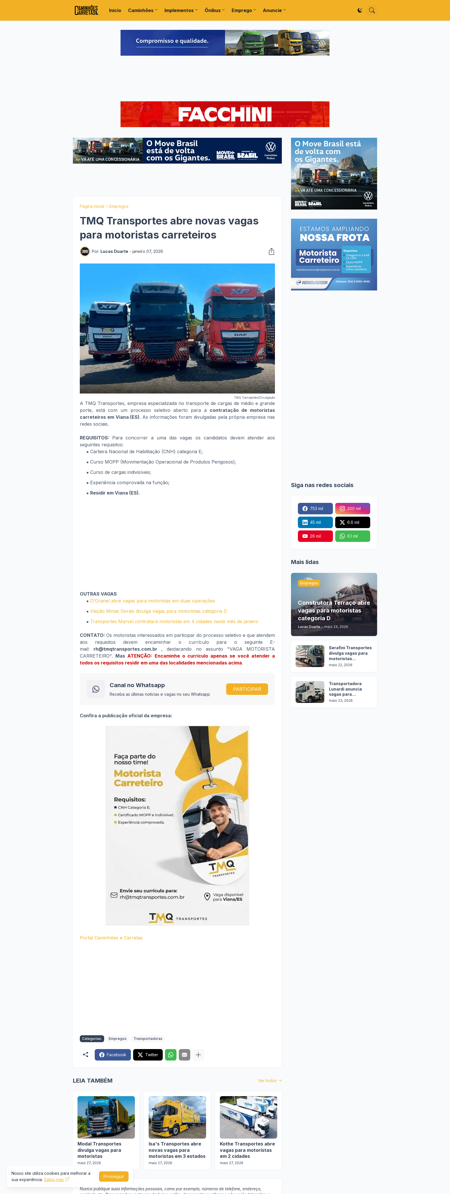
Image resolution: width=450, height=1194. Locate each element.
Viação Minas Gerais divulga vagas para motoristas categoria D (158, 611)
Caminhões (141, 10)
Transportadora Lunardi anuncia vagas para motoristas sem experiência (345, 689)
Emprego (242, 10)
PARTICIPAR (247, 689)
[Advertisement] (225, 79)
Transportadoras (147, 1038)
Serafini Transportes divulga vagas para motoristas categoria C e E (350, 653)
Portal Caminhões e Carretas (111, 938)
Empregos (119, 206)
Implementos (179, 10)
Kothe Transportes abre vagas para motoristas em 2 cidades (247, 1150)
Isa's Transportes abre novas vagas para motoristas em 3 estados (177, 1150)
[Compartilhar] (270, 251)
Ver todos (267, 1080)
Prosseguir (114, 1176)
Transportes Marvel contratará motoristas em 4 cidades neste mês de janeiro (174, 621)
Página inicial (92, 206)
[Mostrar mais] (198, 1055)
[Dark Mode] (359, 10)
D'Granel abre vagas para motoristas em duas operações (152, 601)
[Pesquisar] (372, 10)
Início (115, 10)
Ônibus (213, 10)
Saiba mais (54, 1179)
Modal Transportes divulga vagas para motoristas (99, 1150)
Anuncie (272, 10)
